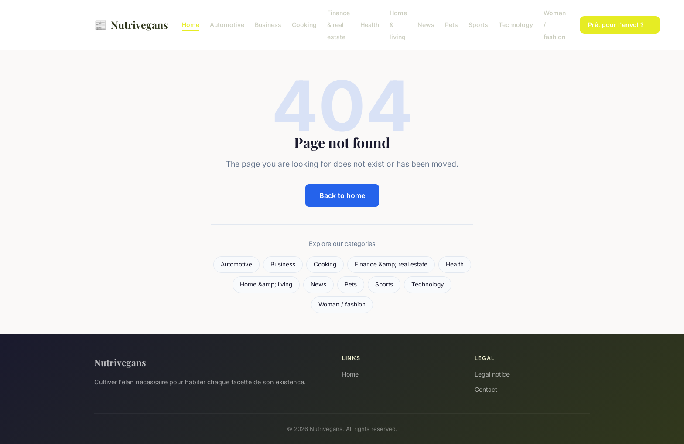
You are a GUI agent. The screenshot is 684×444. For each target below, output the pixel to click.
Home (190, 24)
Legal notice (492, 374)
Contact (486, 389)
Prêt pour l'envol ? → (620, 24)
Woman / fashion (342, 304)
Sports (478, 24)
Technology (516, 24)
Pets (451, 24)
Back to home (342, 195)
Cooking (304, 24)
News (425, 24)
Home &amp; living (266, 284)
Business (268, 24)
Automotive (227, 24)
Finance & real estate (338, 24)
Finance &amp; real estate (391, 264)
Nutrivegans (131, 25)
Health (369, 24)
